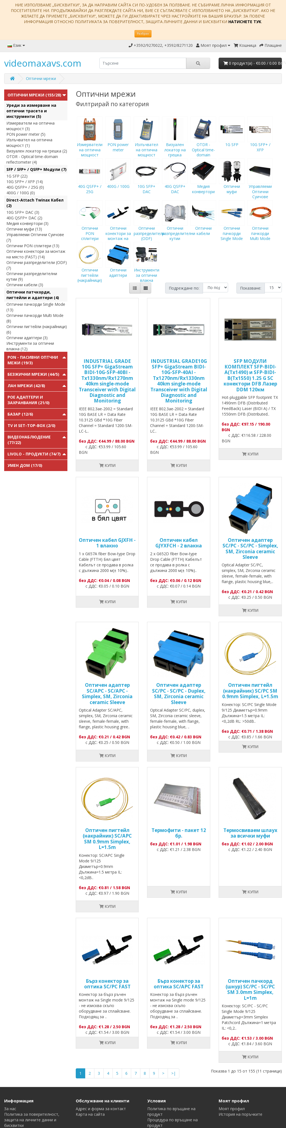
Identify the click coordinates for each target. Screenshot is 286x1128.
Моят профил (232, 1108)
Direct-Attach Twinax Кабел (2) (34, 202)
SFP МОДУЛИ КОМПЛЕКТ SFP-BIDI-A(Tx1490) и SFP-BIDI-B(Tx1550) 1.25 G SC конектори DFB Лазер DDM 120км (250, 375)
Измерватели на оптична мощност (89, 141)
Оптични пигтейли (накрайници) (89, 267)
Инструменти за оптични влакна (146, 267)
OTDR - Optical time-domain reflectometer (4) (32, 159)
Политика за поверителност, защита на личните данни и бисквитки (31, 1120)
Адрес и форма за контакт (101, 1108)
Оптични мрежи (41, 78)
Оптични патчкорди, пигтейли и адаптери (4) (32, 294)
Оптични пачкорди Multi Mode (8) (34, 318)
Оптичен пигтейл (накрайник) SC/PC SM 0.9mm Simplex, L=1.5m (250, 691)
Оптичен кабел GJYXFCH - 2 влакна (178, 543)
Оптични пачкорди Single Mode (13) (35, 307)
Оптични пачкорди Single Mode (232, 225)
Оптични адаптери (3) (27, 337)
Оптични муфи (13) (24, 229)
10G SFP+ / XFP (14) (24, 181)
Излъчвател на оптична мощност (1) (29, 142)
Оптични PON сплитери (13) (32, 245)
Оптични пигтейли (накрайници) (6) (36, 329)
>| (173, 1073)
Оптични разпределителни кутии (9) (31, 276)
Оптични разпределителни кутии (178, 225)
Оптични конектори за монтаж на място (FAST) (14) (35, 254)
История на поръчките (240, 1114)
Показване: (250, 288)
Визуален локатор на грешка (175, 141)
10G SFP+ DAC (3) (22, 212)
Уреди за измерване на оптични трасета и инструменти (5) (31, 111)
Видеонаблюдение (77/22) (29, 439)
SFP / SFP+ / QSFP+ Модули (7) (36, 169)
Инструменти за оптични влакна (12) (30, 346)
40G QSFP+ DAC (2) (24, 217)
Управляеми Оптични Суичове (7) (35, 237)
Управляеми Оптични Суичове (260, 183)
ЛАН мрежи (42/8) (26, 385)
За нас (10, 1108)
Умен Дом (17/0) (25, 465)
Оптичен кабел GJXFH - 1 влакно (107, 543)
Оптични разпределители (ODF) (149, 225)
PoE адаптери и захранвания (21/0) (29, 399)
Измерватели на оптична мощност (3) (30, 125)
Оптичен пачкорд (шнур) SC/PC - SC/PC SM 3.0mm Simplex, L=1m (250, 989)
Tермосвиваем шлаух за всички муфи (250, 833)
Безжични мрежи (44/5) (33, 374)
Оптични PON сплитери (89, 225)
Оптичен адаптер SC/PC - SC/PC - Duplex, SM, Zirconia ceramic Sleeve (179, 693)
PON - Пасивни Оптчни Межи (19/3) (33, 360)
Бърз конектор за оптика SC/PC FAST (107, 984)
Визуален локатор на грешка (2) (36, 151)
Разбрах (143, 33)
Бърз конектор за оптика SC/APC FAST (179, 984)
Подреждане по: (184, 288)
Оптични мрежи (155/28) (34, 95)
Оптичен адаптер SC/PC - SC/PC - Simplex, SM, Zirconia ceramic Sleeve (250, 548)
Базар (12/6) (20, 414)
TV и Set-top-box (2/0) (31, 425)
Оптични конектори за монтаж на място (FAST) (118, 228)
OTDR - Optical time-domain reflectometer (203, 144)
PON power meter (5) (25, 134)
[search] (142, 63)
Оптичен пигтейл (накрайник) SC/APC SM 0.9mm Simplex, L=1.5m (107, 838)
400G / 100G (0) (20, 192)
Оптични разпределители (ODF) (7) (36, 265)
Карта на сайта (90, 1114)
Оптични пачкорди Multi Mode (260, 225)
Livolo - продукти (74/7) (34, 454)
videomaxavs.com (42, 63)
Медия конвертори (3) (27, 223)
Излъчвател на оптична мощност (146, 141)
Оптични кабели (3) (24, 284)
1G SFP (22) (17, 176)
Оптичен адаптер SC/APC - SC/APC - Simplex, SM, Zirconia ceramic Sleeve (107, 693)
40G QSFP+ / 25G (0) (25, 187)
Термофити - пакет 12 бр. (178, 833)
